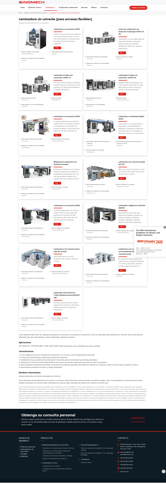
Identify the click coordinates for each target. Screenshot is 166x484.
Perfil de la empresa (28, 448)
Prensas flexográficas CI (90, 446)
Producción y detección (68, 7)
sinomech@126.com (127, 453)
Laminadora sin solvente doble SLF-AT (129, 164)
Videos (94, 7)
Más (56, 48)
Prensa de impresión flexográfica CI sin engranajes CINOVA (97, 450)
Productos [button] (50, 7)
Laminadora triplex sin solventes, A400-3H (128, 77)
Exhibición (24, 458)
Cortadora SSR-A (86, 464)
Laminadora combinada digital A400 (131, 118)
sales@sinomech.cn (127, 456)
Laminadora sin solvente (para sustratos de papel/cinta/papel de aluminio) (56, 453)
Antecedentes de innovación (27, 452)
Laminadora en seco (49, 464)
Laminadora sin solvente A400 (67, 117)
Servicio (84, 7)
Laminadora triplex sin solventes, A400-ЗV (63, 77)
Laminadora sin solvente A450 (67, 206)
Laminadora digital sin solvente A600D (128, 207)
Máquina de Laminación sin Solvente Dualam (65, 164)
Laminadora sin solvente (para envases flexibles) (58, 449)
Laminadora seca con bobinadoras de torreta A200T (56, 471)
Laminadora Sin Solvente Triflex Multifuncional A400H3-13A (67, 296)
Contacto (104, 7)
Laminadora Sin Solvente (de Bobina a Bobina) (57, 457)
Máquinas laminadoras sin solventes (36, 13)
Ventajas (24, 455)
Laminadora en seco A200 (51, 467)
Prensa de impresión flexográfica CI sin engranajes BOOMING (97, 455)
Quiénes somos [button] (34, 7)
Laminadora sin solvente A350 (67, 29)
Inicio (23, 7)
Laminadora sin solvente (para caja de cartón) (67, 251)
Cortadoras (85, 461)
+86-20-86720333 (126, 459)
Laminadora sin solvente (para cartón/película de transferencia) (131, 252)
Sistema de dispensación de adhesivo (54, 460)
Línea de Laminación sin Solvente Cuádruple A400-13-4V (131, 31)
